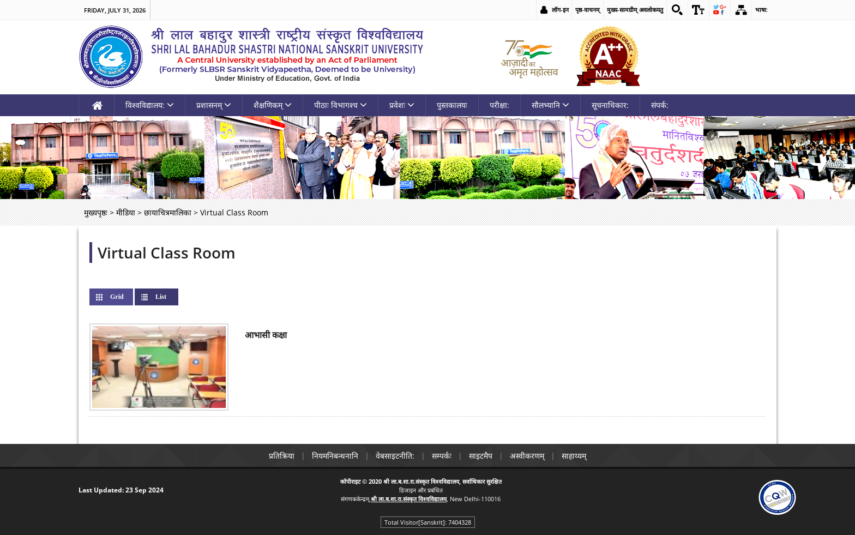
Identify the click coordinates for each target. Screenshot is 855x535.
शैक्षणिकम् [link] (273, 105)
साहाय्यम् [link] (574, 455)
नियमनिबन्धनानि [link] (335, 455)
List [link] (169, 296)
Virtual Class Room (167, 252)
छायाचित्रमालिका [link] (167, 212)
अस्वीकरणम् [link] (527, 455)
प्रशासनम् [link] (213, 105)
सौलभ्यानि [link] (550, 105)
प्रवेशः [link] (401, 105)
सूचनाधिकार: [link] (610, 105)
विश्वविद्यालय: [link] (149, 105)
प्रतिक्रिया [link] (281, 455)
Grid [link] (117, 296)
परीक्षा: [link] (499, 105)
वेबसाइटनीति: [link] (395, 455)
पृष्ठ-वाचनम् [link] (587, 9)
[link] (677, 10)
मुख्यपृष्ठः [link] (95, 212)
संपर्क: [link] (660, 105)
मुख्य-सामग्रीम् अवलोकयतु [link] (635, 9)
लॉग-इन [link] (560, 9)
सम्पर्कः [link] (441, 455)
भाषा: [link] (761, 9)
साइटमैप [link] (480, 455)
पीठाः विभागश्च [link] (340, 105)
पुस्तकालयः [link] (452, 105)
